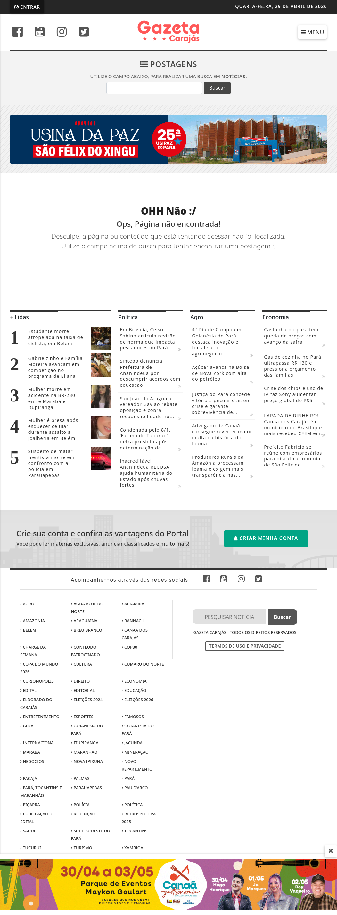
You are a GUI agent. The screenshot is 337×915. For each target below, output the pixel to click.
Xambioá (132, 848)
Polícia (80, 804)
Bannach (133, 621)
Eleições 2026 (137, 699)
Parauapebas (86, 787)
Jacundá (132, 743)
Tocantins (134, 831)
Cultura (81, 664)
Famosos (133, 716)
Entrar (27, 7)
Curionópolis (37, 681)
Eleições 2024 (87, 699)
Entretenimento (39, 716)
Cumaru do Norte (143, 664)
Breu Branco (86, 630)
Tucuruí (30, 848)
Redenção (83, 814)
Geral (28, 726)
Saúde (28, 831)
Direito (80, 681)
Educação (134, 690)
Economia (134, 681)
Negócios (32, 761)
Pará (128, 778)
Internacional (38, 743)
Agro (27, 604)
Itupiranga (84, 743)
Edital (28, 690)
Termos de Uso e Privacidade (245, 646)
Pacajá (28, 778)
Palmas (80, 778)
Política (132, 804)
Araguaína (84, 621)
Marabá (30, 752)
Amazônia (32, 621)
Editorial (83, 690)
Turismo (81, 848)
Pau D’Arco (135, 787)
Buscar (217, 87)
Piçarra (30, 804)
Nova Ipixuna (87, 761)
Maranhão (84, 752)
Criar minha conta (266, 538)
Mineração (135, 752)
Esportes (82, 716)
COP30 (129, 647)
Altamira (133, 604)
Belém (28, 630)
